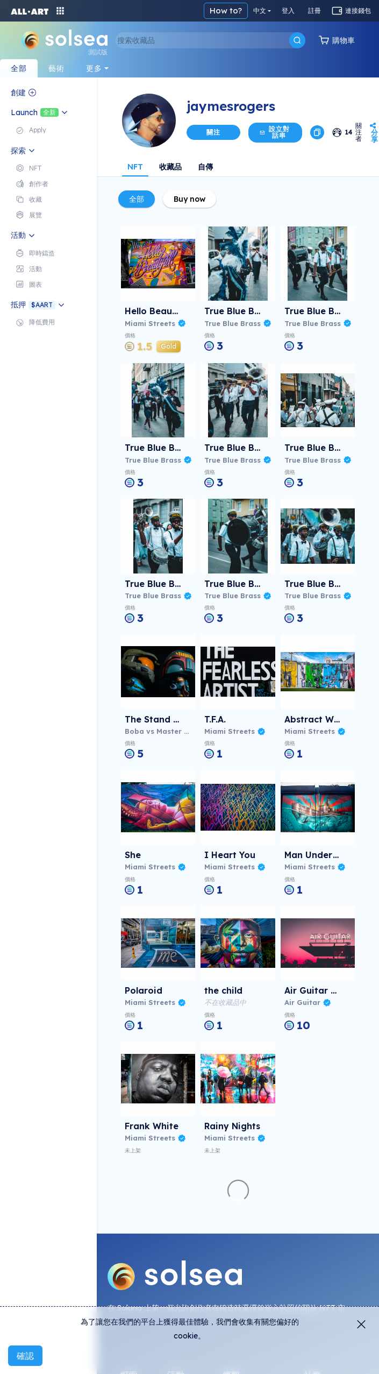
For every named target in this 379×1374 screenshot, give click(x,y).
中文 (259, 10)
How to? (226, 10)
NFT (135, 167)
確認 (25, 1355)
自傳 (205, 167)
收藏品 (170, 167)
